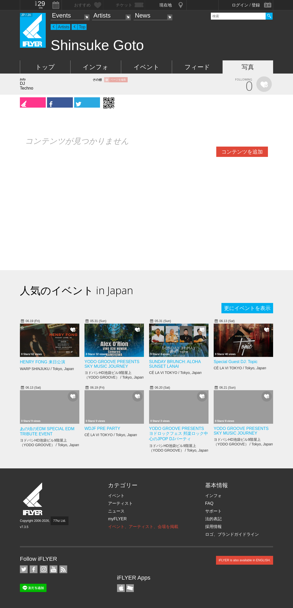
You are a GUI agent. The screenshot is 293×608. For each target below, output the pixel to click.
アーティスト (120, 503)
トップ (45, 66)
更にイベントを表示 (247, 308)
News (142, 15)
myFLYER (117, 519)
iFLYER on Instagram (44, 569)
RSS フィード (63, 569)
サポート (213, 511)
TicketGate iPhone (130, 588)
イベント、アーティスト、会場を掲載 (143, 526)
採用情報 (213, 526)
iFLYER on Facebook (33, 569)
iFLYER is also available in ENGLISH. (245, 560)
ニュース (116, 511)
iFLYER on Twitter (24, 569)
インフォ (96, 66)
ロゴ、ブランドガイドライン (232, 534)
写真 (248, 66)
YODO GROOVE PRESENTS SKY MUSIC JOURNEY (111, 364)
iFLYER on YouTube (53, 569)
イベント (146, 66)
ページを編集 (118, 79)
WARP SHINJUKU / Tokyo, (47, 369)
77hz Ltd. (59, 521)
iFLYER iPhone (121, 588)
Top (82, 27)
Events (61, 15)
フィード (197, 66)
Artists (102, 15)
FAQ (209, 503)
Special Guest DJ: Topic (236, 361)
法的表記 (213, 519)
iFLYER (33, 499)
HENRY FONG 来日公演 (42, 362)
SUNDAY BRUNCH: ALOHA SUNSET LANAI (175, 364)
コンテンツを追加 (242, 152)
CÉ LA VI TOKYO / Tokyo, (175, 373)
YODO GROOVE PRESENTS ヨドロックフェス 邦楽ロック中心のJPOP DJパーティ (178, 433)
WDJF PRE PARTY (102, 428)
